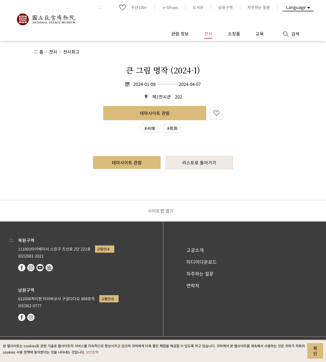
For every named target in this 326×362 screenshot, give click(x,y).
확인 (315, 350)
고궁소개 (195, 250)
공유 (239, 52)
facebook (21, 267)
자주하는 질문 (200, 273)
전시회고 (71, 52)
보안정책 (92, 352)
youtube (40, 267)
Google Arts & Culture (49, 267)
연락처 (192, 285)
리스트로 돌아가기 (199, 162)
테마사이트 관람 (155, 113)
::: (100, 7)
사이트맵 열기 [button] (161, 211)
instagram (30, 267)
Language (296, 7)
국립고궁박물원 (46, 19)
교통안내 (103, 248)
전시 (53, 52)
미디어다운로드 (201, 261)
